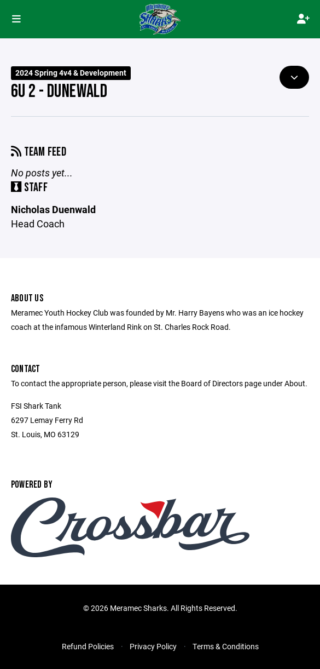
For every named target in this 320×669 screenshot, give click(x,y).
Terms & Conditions (226, 646)
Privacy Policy (153, 646)
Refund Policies (88, 646)
